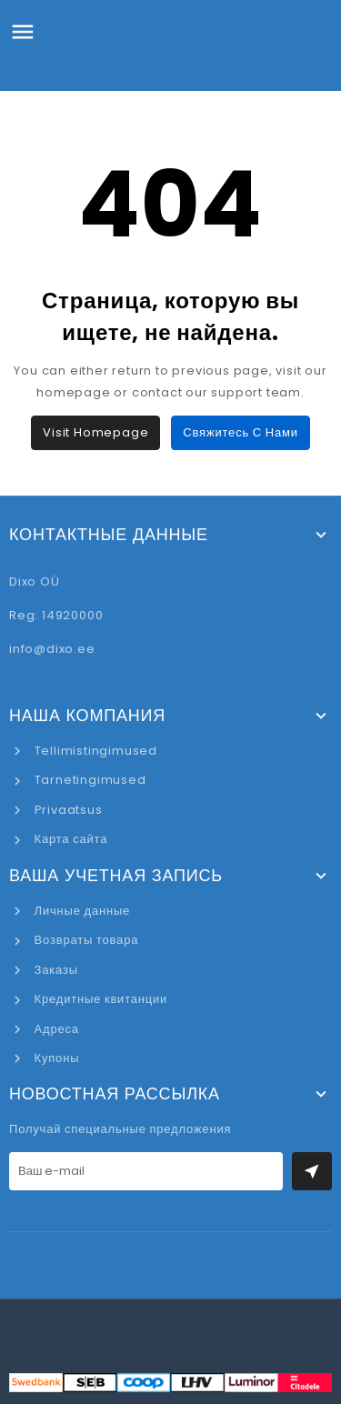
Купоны (55, 1058)
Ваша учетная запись (116, 876)
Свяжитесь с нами (240, 432)
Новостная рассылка (114, 1094)
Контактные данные (108, 535)
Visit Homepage (95, 432)
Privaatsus (67, 809)
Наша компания (87, 716)
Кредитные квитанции (99, 999)
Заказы (54, 969)
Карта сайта (69, 838)
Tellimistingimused (94, 750)
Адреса (55, 1029)
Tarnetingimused (88, 779)
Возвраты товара (84, 939)
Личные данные (80, 910)
